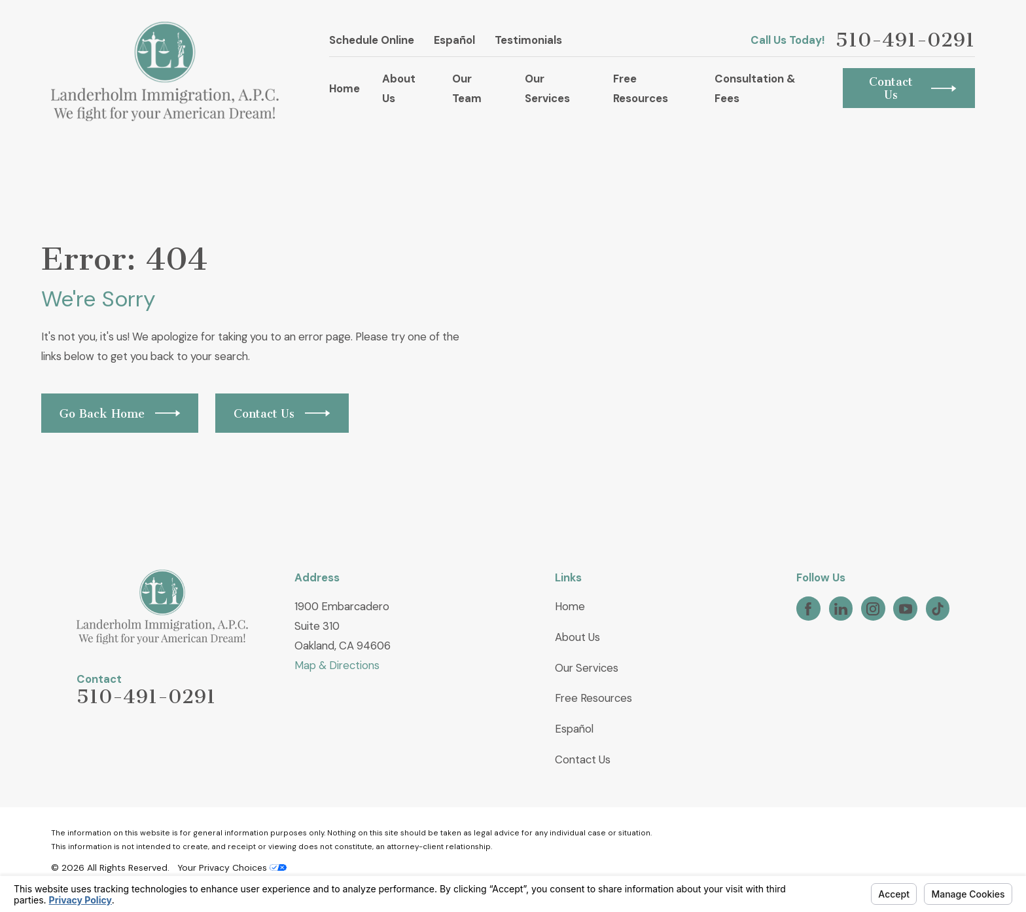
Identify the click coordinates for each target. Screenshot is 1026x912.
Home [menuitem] (344, 88)
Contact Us (582, 759)
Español (454, 40)
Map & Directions (337, 665)
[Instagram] (872, 608)
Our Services (586, 668)
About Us (577, 637)
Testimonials (528, 40)
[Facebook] (808, 608)
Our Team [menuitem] (467, 88)
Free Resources (593, 698)
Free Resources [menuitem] (640, 88)
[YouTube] (905, 608)
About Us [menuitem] (399, 88)
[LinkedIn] (840, 608)
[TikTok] (937, 608)
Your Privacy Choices (232, 867)
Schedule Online (371, 40)
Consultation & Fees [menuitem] (755, 88)
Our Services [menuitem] (547, 88)
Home (570, 606)
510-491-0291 (905, 40)
